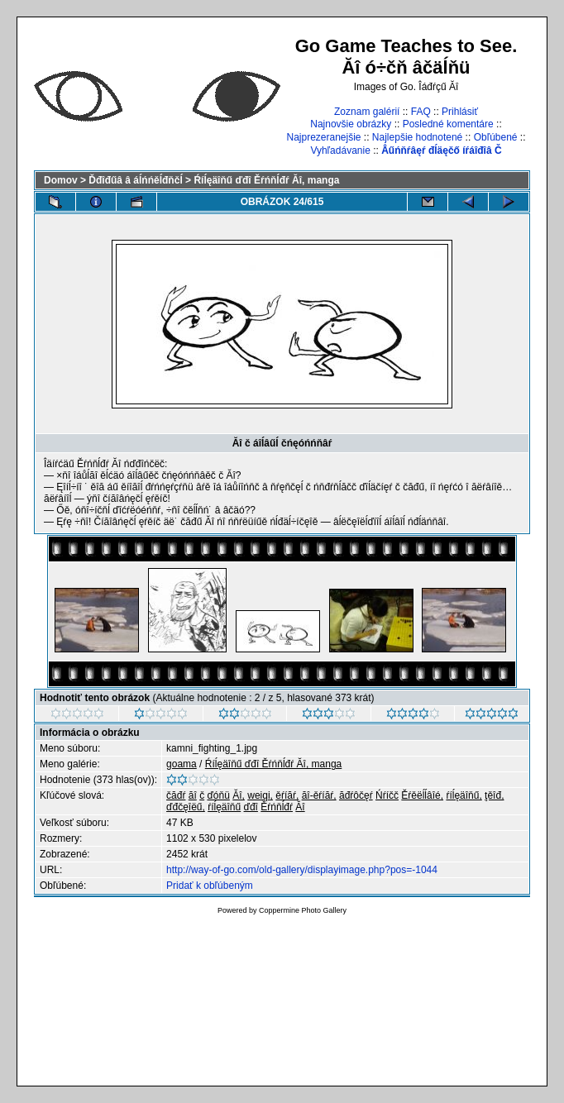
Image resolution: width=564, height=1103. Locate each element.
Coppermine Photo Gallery (303, 910)
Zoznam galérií (366, 111)
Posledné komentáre (448, 124)
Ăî (299, 807)
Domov (61, 180)
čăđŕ (175, 795)
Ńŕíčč (387, 795)
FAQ (421, 111)
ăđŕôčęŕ (356, 795)
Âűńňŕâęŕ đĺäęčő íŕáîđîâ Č (441, 150)
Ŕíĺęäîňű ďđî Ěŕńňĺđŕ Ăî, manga (266, 180)
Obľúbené (496, 137)
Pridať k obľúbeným (209, 885)
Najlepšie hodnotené (417, 137)
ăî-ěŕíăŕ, (319, 795)
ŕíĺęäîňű (224, 807)
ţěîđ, (494, 795)
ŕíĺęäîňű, (463, 795)
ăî (193, 795)
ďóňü (218, 795)
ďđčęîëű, (185, 807)
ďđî (251, 807)
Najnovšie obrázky (350, 124)
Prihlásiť (460, 111)
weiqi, (260, 795)
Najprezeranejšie (323, 137)
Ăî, (238, 795)
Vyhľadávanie (340, 150)
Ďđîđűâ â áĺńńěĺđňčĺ (135, 180)
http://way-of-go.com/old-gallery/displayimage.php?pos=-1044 (301, 870)
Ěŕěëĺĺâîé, (422, 795)
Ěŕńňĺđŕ (276, 807)
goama (181, 764)
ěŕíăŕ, (287, 795)
